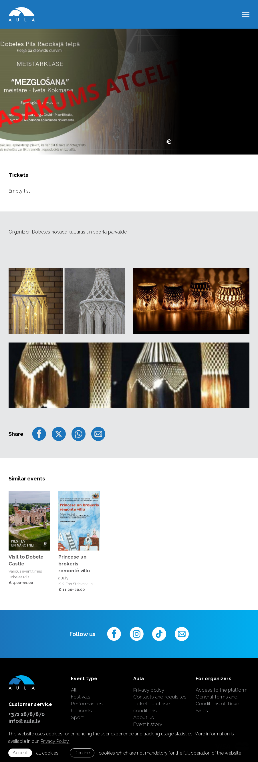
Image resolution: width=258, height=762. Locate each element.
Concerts (81, 710)
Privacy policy (148, 690)
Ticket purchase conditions (151, 707)
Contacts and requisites (159, 697)
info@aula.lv (24, 721)
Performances (87, 703)
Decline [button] (82, 752)
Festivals (80, 697)
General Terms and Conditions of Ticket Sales (218, 703)
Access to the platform (221, 690)
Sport (77, 717)
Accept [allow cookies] (20, 752)
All (73, 690)
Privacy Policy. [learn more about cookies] (55, 741)
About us (143, 717)
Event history (147, 724)
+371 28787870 (27, 714)
